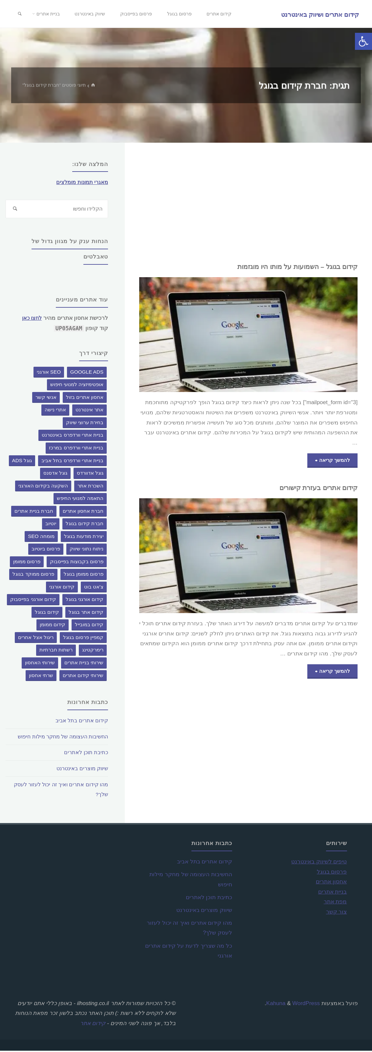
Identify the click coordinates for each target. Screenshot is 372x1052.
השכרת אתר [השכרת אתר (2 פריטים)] (90, 486)
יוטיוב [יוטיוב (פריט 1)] (50, 524)
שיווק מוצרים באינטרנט (80, 770)
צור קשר (336, 913)
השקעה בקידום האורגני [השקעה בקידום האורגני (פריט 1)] (43, 486)
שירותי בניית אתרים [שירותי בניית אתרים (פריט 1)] (84, 664)
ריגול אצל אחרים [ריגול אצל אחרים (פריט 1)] (36, 638)
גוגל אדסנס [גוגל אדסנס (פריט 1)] (55, 474)
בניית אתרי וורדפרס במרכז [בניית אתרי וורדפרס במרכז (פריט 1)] (76, 449)
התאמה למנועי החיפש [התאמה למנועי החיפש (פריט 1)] (80, 499)
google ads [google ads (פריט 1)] (86, 373)
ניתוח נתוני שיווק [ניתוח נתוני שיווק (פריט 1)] (87, 550)
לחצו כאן (31, 319)
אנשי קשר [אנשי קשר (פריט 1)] (45, 398)
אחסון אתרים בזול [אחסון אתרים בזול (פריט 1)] (85, 398)
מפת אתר (335, 903)
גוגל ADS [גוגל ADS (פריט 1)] (22, 461)
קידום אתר (93, 1024)
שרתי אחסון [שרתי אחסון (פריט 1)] (41, 676)
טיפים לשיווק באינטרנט (319, 863)
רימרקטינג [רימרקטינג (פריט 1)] (92, 651)
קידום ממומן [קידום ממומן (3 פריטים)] (52, 626)
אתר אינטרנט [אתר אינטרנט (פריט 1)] (89, 411)
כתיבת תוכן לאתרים (85, 754)
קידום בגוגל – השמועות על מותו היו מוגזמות (290, 266)
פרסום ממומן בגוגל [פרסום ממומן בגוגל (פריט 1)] (84, 575)
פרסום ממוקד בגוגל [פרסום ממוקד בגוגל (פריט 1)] (33, 575)
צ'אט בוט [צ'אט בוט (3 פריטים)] (93, 588)
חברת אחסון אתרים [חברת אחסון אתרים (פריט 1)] (83, 512)
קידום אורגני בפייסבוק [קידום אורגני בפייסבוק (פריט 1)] (33, 600)
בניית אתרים (332, 893)
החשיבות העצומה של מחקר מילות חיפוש (59, 738)
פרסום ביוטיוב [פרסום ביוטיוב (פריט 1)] (46, 550)
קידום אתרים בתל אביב (80, 722)
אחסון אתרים (331, 883)
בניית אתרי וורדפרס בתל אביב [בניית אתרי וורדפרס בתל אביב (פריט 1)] (72, 461)
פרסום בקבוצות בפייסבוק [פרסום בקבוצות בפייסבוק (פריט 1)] (77, 562)
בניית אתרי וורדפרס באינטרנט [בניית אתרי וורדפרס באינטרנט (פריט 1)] (72, 436)
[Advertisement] (248, 203)
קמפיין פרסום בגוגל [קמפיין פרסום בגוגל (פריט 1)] (83, 638)
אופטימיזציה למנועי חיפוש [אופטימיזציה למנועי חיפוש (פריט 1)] (77, 385)
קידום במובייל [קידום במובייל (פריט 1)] (89, 626)
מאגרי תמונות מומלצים (80, 182)
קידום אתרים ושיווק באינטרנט (319, 14)
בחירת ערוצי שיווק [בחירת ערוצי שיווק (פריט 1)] (85, 423)
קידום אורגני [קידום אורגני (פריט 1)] (62, 588)
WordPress (306, 1004)
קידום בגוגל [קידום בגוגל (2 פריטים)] (47, 613)
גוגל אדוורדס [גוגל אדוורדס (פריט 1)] (90, 474)
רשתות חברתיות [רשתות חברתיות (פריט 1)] (56, 651)
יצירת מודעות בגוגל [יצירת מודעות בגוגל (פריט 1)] (84, 537)
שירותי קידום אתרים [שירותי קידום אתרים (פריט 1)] (83, 676)
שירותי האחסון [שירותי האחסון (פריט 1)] (40, 664)
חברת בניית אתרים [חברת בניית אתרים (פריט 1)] (33, 512)
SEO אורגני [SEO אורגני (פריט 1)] (49, 373)
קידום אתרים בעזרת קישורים (313, 489)
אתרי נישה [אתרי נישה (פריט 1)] (55, 411)
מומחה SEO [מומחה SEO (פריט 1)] (41, 537)
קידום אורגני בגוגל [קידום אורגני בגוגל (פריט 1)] (85, 600)
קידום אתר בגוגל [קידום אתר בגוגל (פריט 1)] (86, 613)
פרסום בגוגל (332, 873)
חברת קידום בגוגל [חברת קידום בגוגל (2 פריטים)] (85, 524)
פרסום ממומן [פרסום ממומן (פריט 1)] (26, 562)
